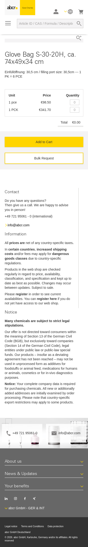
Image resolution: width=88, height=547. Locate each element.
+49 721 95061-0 (24, 433)
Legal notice (11, 526)
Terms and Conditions (32, 526)
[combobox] (50, 23)
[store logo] (20, 7)
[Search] (79, 23)
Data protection (56, 526)
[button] (68, 11)
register (22, 294)
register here (47, 299)
